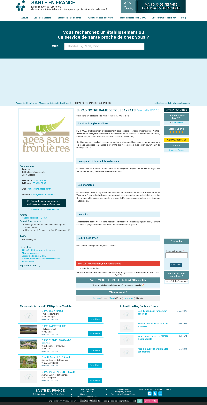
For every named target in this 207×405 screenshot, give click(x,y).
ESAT (84, 392)
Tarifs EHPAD (28, 261)
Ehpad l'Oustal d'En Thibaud (56, 357)
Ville (56, 46)
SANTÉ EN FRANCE (50, 391)
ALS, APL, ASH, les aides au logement (38, 250)
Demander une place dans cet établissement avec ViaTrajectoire (43, 203)
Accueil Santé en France (26, 103)
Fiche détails (95, 319)
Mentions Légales (128, 394)
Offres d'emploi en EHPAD (164, 18)
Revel (112, 298)
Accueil (24, 18)
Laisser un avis (176, 129)
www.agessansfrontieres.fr (43, 194)
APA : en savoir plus (30, 253)
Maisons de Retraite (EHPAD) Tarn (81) (56, 103)
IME (88, 392)
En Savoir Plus (151, 401)
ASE (82, 389)
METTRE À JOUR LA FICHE (176, 110)
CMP (93, 389)
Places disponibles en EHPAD (132, 18)
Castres (96, 298)
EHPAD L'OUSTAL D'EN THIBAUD (58, 372)
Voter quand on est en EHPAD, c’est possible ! (153, 337)
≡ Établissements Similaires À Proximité (172, 103)
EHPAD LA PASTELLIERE (54, 326)
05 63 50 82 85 (39, 183)
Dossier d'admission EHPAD (34, 256)
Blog (183, 18)
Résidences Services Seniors (88, 397)
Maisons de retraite (88, 394)
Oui (120, 116)
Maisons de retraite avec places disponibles (41, 259)
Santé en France (176, 150)
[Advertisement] (103, 80)
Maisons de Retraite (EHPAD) (35, 218)
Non (127, 116)
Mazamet (129, 298)
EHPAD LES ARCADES (53, 311)
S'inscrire (176, 265)
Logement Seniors (43, 18)
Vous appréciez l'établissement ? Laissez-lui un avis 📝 (118, 285)
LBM (92, 392)
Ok (140, 401)
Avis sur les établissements (100, 18)
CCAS (88, 389)
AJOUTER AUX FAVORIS (176, 140)
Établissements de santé (70, 18)
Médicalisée (177, 123)
